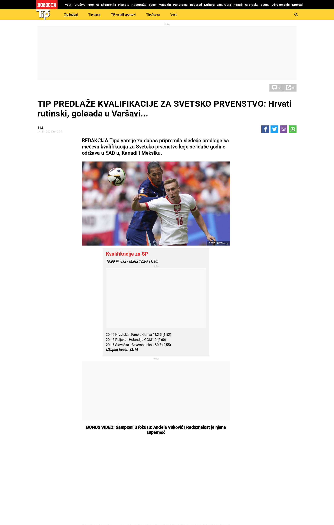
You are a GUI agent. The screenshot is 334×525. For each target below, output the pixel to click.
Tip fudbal (71, 14)
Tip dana (94, 14)
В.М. (40, 127)
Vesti (173, 14)
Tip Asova (153, 14)
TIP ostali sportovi (123, 14)
